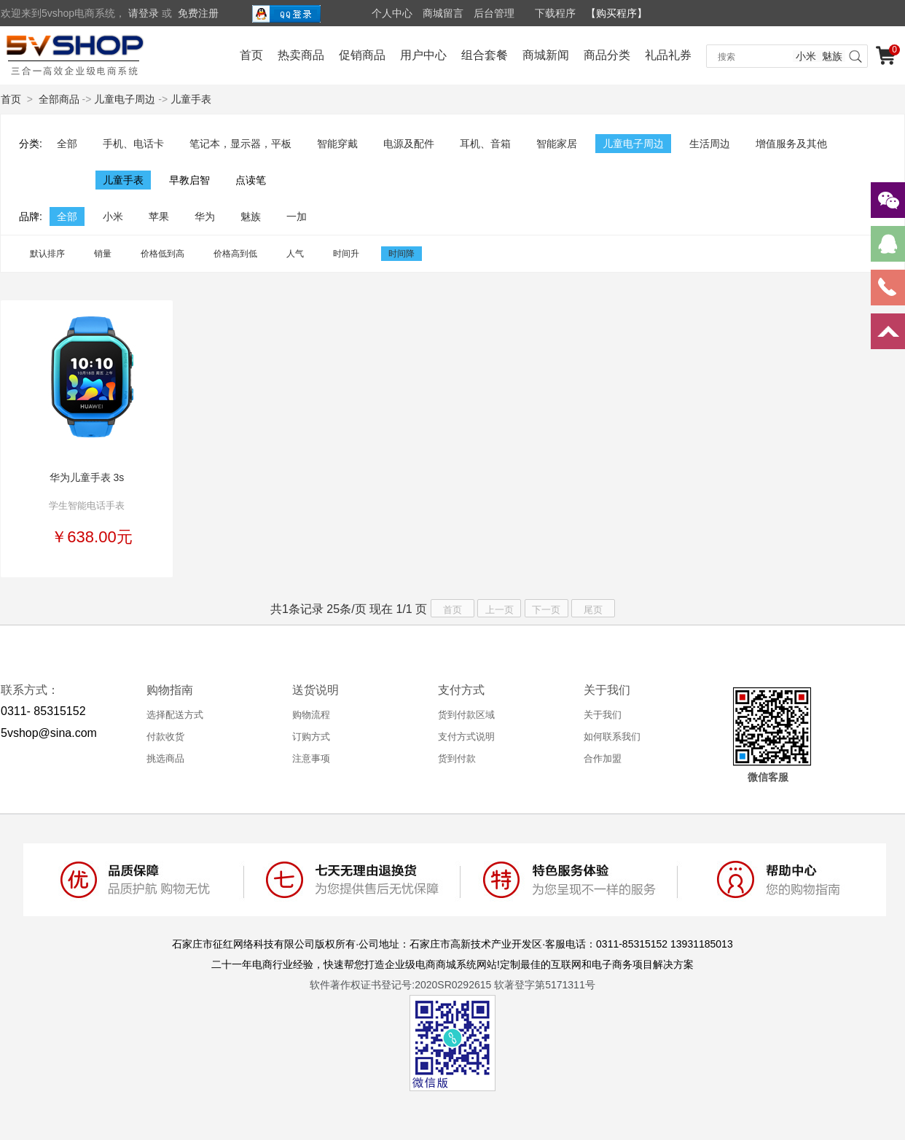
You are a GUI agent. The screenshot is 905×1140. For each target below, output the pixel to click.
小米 (806, 56)
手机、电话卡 (133, 143)
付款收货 (165, 736)
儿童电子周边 (124, 99)
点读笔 (250, 180)
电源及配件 (408, 143)
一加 (296, 216)
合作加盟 (603, 758)
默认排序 (47, 254)
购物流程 (311, 714)
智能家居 (556, 143)
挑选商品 (165, 758)
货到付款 (457, 758)
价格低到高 (162, 254)
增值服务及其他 (791, 143)
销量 (102, 254)
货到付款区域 (466, 714)
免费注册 (198, 13)
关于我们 (603, 714)
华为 (205, 216)
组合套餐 (484, 55)
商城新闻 (545, 55)
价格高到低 (235, 254)
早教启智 (189, 180)
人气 (295, 254)
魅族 (832, 56)
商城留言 (443, 13)
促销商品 (362, 55)
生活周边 (709, 143)
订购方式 (311, 736)
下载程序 (555, 13)
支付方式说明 (466, 736)
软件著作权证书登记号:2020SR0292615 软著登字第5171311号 (452, 985)
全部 (67, 143)
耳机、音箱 (485, 143)
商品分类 (607, 55)
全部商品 (59, 99)
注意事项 (311, 758)
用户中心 (423, 55)
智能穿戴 (337, 143)
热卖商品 (301, 55)
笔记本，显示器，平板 (240, 143)
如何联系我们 (612, 736)
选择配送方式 (174, 714)
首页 (251, 55)
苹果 (159, 216)
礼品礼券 (668, 55)
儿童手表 (191, 99)
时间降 (401, 254)
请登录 (143, 13)
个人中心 (392, 13)
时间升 (346, 254)
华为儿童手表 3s (87, 477)
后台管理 (494, 13)
